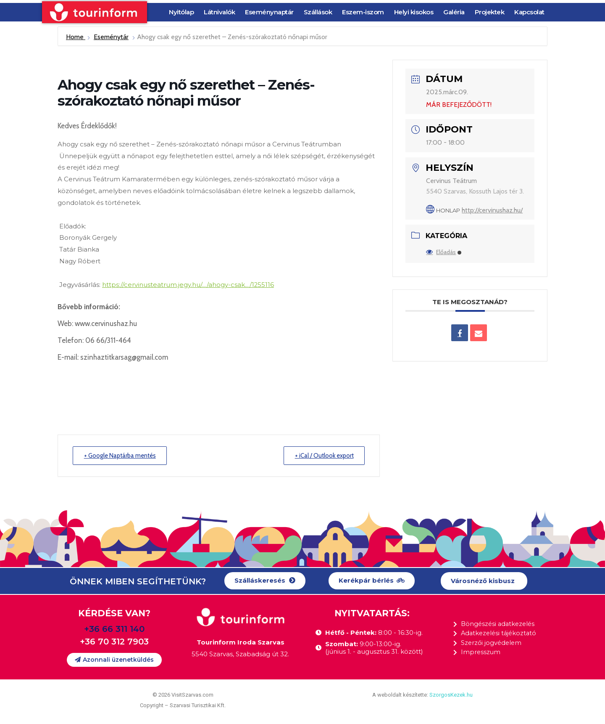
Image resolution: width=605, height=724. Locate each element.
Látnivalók (219, 12)
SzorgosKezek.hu (451, 695)
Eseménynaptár (269, 12)
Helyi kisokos (414, 12)
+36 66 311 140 (114, 629)
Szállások (318, 12)
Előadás (443, 252)
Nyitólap (181, 12)
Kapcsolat (529, 12)
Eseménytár (111, 37)
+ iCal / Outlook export (322, 455)
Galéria (454, 12)
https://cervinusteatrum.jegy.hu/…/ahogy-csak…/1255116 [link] (189, 285)
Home (75, 37)
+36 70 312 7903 (114, 641)
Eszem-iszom (363, 12)
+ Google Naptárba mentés (122, 455)
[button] (264, 580)
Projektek (490, 12)
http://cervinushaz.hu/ (492, 210)
